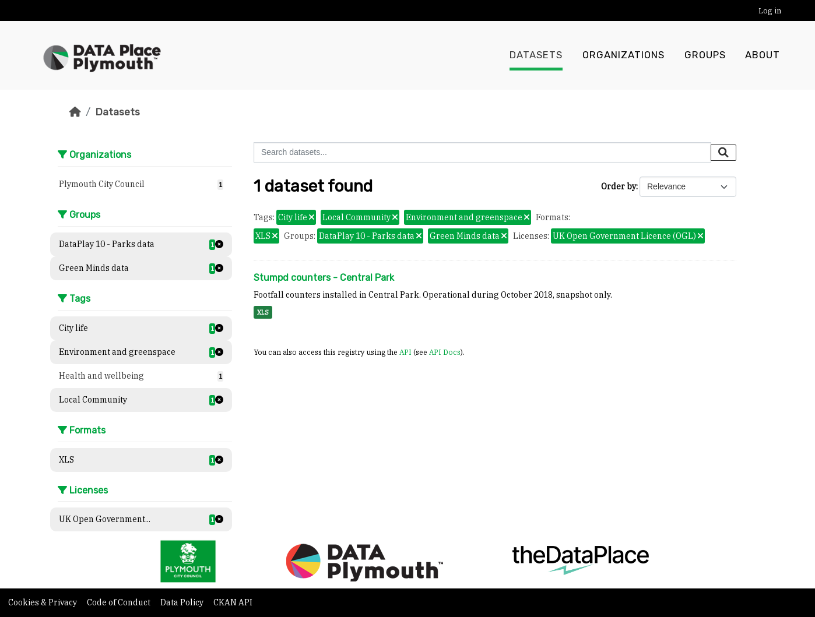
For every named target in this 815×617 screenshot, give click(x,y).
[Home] (75, 112)
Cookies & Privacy (43, 602)
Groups (705, 55)
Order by (618, 186)
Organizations (623, 55)
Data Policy (182, 602)
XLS (263, 312)
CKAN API (232, 602)
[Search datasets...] (482, 152)
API (405, 352)
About (762, 55)
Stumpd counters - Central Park (324, 277)
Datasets (536, 55)
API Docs (445, 352)
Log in (769, 11)
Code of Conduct (119, 602)
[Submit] (723, 152)
